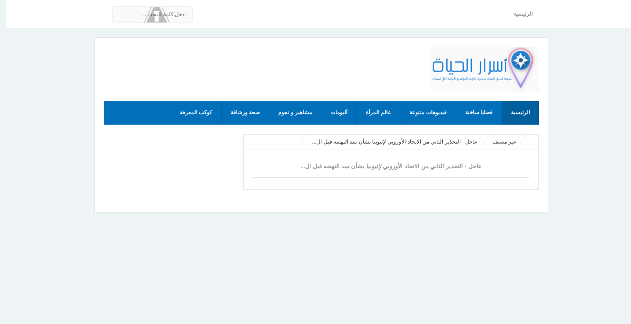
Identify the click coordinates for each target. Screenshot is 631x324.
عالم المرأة (372, 112)
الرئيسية (517, 14)
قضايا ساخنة (473, 112)
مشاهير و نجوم (289, 112)
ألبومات (333, 112)
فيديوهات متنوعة (422, 112)
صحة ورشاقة (239, 112)
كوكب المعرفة (190, 112)
